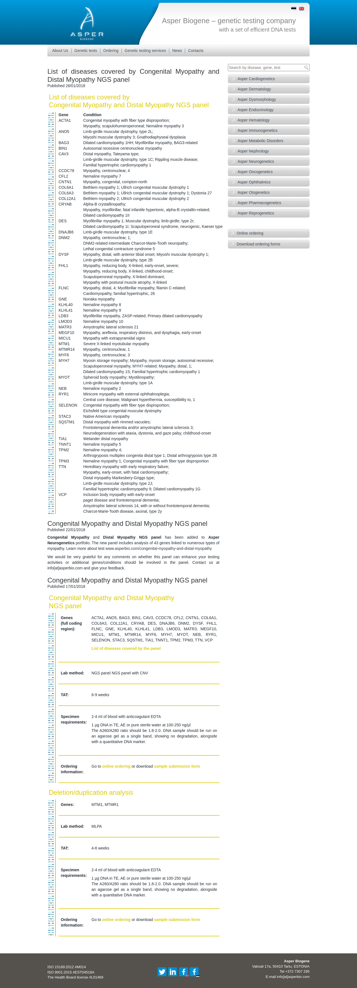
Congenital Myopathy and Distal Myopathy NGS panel (127, 523)
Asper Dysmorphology (257, 99)
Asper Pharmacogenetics (259, 203)
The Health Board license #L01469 (75, 977)
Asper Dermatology (254, 89)
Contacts (195, 50)
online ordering (116, 766)
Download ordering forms (258, 244)
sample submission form (177, 766)
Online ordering (250, 233)
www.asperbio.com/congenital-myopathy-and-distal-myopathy (158, 548)
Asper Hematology (254, 120)
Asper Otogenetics (254, 192)
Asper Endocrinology (256, 110)
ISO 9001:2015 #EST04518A (70, 972)
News (177, 50)
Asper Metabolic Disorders (260, 141)
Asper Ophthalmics (254, 182)
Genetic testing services (145, 50)
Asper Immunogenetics (258, 130)
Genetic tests (85, 50)
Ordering (110, 50)
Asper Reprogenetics (256, 213)
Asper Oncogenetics (255, 172)
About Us (60, 50)
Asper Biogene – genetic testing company (229, 20)
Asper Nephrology (253, 151)
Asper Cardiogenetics (256, 79)
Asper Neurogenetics (256, 161)
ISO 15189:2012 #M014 (66, 967)
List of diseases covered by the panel (126, 648)
